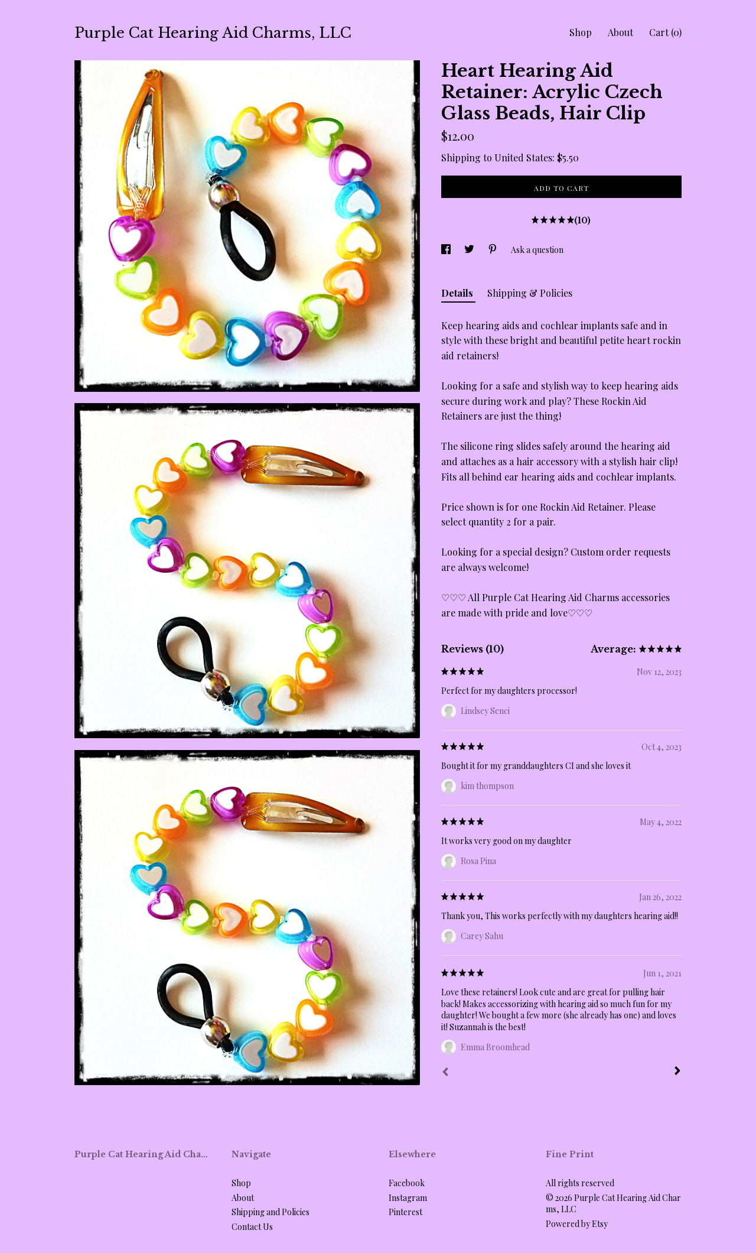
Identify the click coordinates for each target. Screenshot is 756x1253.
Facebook (407, 1183)
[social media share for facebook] (446, 249)
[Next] (677, 1072)
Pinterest (405, 1212)
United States (523, 157)
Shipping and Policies (270, 1212)
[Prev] (445, 1073)
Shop (580, 32)
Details (458, 293)
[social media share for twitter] (470, 249)
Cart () (665, 32)
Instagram (408, 1197)
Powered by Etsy (577, 1223)
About (620, 32)
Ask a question (537, 249)
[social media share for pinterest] (493, 249)
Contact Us (252, 1226)
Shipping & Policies (529, 293)
